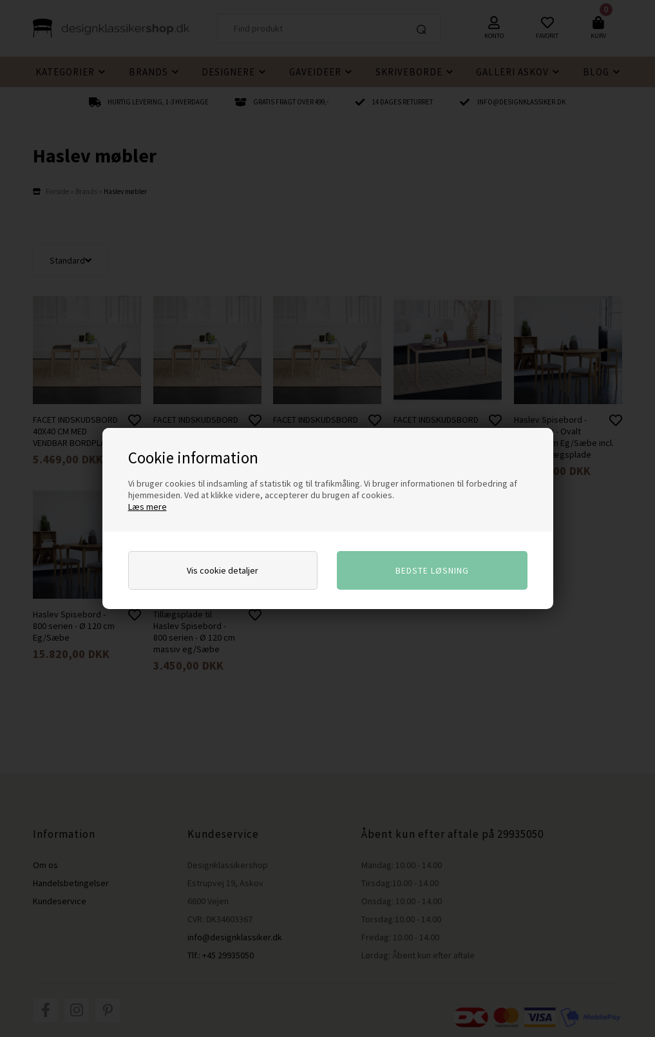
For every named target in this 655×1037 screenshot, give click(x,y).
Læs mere (147, 506)
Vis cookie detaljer (222, 570)
